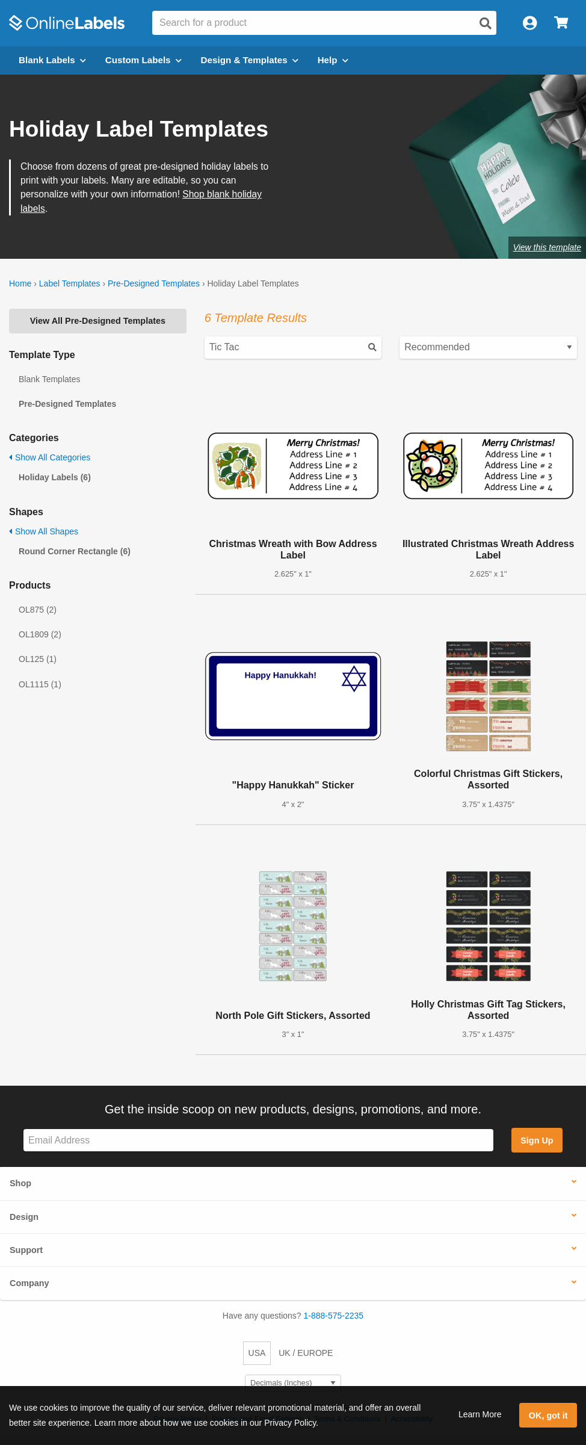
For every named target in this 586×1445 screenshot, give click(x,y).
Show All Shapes (43, 531)
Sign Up (536, 1140)
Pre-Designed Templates (154, 283)
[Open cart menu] (561, 23)
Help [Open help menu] (333, 60)
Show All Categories (49, 457)
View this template (547, 247)
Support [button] (26, 1250)
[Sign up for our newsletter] (258, 1140)
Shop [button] (20, 1183)
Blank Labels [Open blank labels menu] (52, 60)
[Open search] (485, 23)
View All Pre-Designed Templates (97, 321)
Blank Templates (49, 379)
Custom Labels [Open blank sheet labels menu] (143, 60)
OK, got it (548, 1415)
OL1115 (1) (40, 684)
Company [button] (29, 1283)
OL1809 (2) (40, 634)
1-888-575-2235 (334, 1315)
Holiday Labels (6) (55, 477)
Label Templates (69, 283)
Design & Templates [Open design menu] (249, 60)
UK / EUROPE (306, 1353)
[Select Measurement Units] (293, 1383)
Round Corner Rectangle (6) (75, 551)
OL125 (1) (38, 659)
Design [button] (24, 1217)
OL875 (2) (38, 609)
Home (20, 283)
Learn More (480, 1414)
